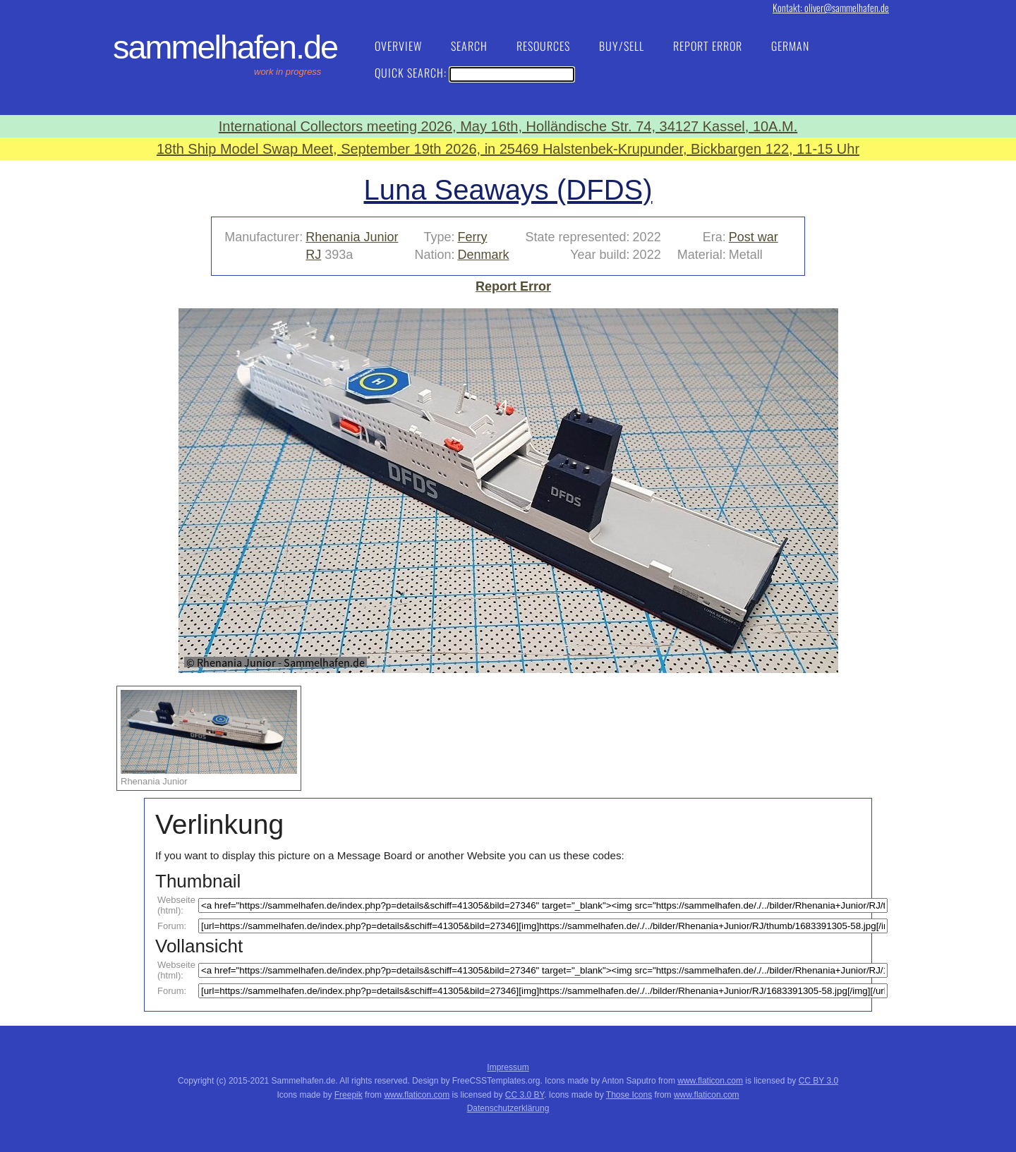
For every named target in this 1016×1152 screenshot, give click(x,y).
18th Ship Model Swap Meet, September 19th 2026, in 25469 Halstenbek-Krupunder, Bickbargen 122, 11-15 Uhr (508, 149)
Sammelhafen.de (225, 47)
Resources (543, 45)
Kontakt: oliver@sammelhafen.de (831, 7)
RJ (313, 255)
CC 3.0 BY (524, 1095)
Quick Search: (474, 72)
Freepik (348, 1095)
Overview (398, 45)
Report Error (707, 45)
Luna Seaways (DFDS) (507, 189)
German (790, 45)
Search (469, 45)
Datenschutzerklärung (508, 1108)
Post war (753, 237)
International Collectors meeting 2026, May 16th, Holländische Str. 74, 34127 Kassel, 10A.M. (508, 126)
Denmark (483, 255)
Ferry (472, 237)
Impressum (507, 1067)
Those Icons (629, 1095)
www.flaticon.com (710, 1081)
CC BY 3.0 (818, 1081)
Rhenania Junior (352, 237)
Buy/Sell (621, 45)
